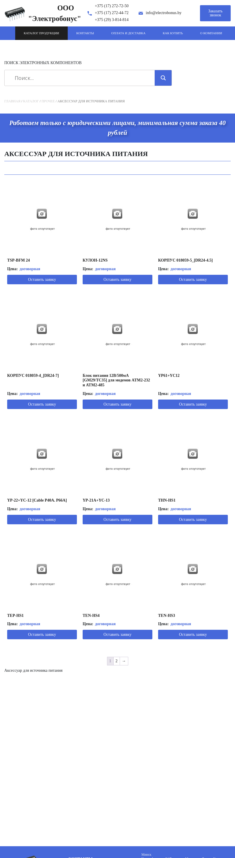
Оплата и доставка (128, 33)
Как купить (173, 33)
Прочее (48, 101)
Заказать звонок (215, 13)
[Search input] (82, 78)
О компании (211, 33)
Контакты (85, 33)
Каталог (31, 101)
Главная (12, 101)
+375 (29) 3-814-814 (112, 20)
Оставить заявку (42, 279)
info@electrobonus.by (163, 13)
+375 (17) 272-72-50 (112, 6)
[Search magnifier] (163, 78)
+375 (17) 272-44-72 (112, 13)
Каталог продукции (41, 33)
